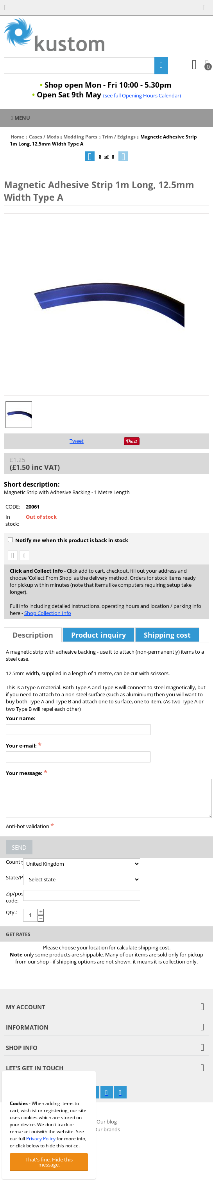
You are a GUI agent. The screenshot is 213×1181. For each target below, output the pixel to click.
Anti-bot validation (27, 826)
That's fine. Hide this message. (49, 1162)
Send (19, 847)
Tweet (77, 440)
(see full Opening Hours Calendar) (142, 95)
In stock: (12, 520)
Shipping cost (167, 635)
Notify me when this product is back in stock (68, 540)
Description (33, 635)
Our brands (106, 1129)
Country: (14, 861)
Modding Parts (80, 136)
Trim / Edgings (119, 136)
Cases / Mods (44, 136)
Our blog (107, 1121)
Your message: (24, 773)
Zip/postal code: (14, 897)
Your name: (21, 718)
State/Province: (14, 877)
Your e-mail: (21, 745)
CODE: (12, 506)
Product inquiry (98, 635)
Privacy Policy (40, 1138)
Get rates (18, 934)
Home (17, 136)
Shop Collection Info (47, 613)
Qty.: (11, 912)
